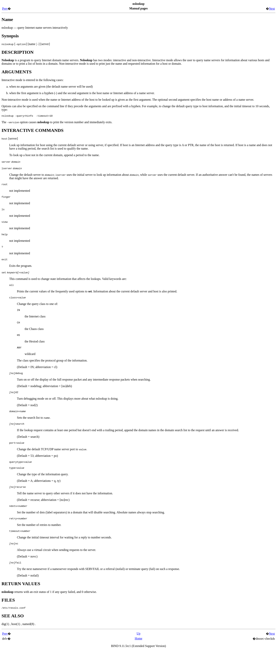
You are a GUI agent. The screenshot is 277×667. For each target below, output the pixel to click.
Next (272, 8)
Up (138, 649)
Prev (5, 8)
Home (138, 654)
